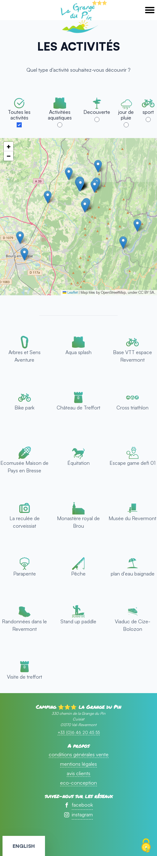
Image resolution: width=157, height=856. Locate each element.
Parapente (24, 573)
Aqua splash (78, 352)
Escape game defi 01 (132, 463)
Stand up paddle (78, 621)
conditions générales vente (79, 754)
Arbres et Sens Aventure (24, 356)
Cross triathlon (132, 407)
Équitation (78, 463)
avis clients (78, 773)
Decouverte (96, 112)
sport (148, 112)
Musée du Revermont (132, 518)
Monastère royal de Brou (78, 522)
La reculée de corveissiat (24, 522)
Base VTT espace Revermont (132, 356)
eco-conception (78, 783)
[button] (48, 197)
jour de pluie (126, 114)
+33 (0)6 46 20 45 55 (79, 732)
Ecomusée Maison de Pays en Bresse (24, 467)
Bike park (24, 407)
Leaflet (70, 292)
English (24, 846)
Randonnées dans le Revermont (24, 625)
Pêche (78, 573)
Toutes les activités (19, 114)
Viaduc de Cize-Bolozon (132, 625)
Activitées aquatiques (60, 114)
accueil (78, 17)
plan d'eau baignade (132, 573)
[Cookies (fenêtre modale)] (146, 845)
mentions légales (78, 764)
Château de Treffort (78, 407)
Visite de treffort (24, 677)
